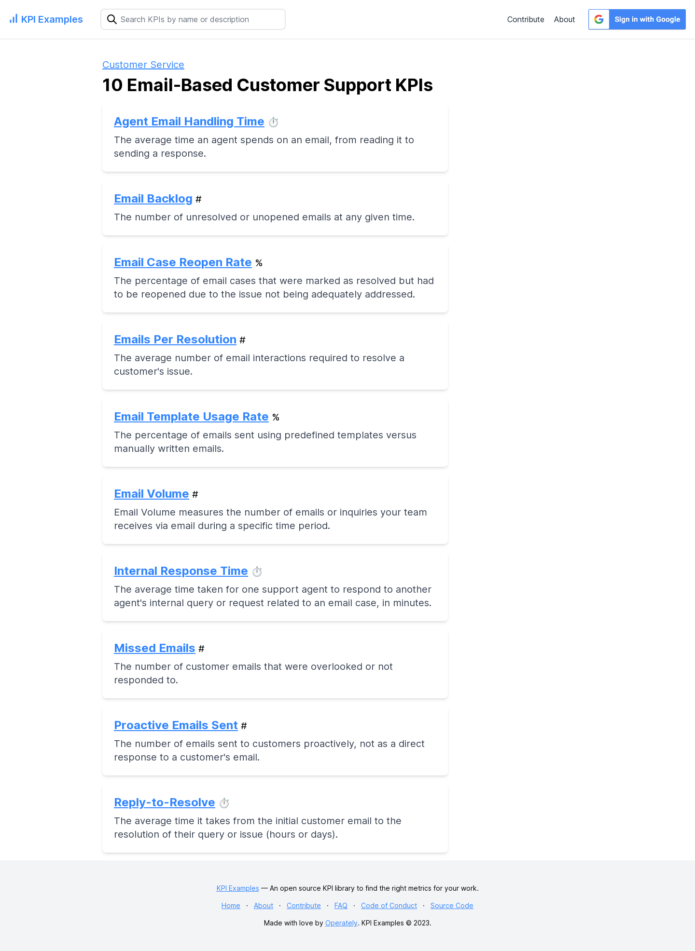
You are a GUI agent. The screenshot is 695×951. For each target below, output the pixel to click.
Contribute (525, 19)
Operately (341, 923)
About (564, 19)
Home (231, 905)
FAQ (341, 905)
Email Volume (151, 494)
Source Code (452, 905)
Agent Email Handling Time (189, 121)
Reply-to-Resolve (164, 802)
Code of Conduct (389, 905)
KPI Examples (238, 888)
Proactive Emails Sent (176, 725)
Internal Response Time (181, 571)
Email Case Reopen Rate (183, 262)
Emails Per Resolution (175, 339)
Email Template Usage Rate (191, 416)
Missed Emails (154, 648)
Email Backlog (153, 198)
